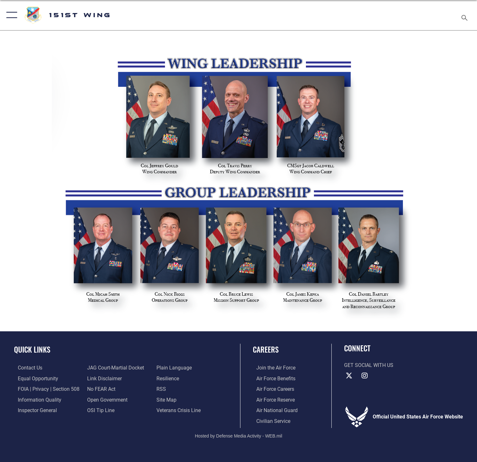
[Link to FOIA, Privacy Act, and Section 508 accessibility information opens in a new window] (45, 388)
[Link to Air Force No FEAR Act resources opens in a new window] (100, 388)
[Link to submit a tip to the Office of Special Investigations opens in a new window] (99, 410)
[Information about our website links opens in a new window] (103, 378)
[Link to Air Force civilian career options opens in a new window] (270, 420)
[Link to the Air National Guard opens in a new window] (273, 410)
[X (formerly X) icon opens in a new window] (349, 375)
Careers (266, 349)
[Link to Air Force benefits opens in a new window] (272, 378)
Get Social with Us (368, 365)
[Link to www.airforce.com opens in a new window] (272, 367)
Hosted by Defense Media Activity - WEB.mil (238, 435)
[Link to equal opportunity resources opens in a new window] (34, 378)
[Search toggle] (465, 15)
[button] (10, 15)
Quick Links (32, 349)
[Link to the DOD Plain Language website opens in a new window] (175, 367)
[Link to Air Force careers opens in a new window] (272, 388)
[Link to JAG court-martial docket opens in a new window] (114, 367)
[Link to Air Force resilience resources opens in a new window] (168, 378)
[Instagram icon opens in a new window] (365, 375)
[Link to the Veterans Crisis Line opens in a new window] (179, 410)
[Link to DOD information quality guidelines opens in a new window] (36, 399)
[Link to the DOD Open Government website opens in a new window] (106, 399)
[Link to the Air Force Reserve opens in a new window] (272, 399)
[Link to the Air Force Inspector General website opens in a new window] (33, 410)
